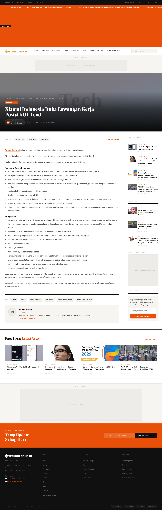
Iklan (147, 3)
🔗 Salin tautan (112, 139)
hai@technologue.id (14, 482)
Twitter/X (129, 506)
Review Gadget (89, 461)
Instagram (116, 506)
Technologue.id (12, 150)
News (36, 51)
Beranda (8, 98)
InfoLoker (49, 300)
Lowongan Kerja (114, 51)
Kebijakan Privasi (129, 478)
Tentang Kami (129, 3)
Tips (92, 51)
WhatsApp (32, 139)
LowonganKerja (35, 300)
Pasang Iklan (127, 473)
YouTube (141, 506)
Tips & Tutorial (88, 469)
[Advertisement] (86, 27)
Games (85, 465)
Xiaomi (14, 300)
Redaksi (139, 3)
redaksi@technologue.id (16, 479)
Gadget (45, 51)
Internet (75, 51)
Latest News (20, 98)
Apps (66, 51)
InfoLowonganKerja (65, 300)
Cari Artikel (87, 478)
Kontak (154, 3)
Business (56, 51)
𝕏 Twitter (20, 139)
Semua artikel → (150, 339)
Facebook (44, 139)
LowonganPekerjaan (84, 300)
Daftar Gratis (143, 316)
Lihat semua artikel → (28, 319)
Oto (85, 51)
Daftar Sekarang (146, 435)
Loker (23, 300)
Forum (100, 51)
